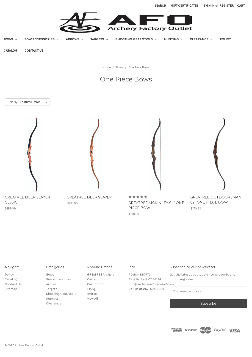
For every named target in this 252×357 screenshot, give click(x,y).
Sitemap (11, 289)
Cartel (91, 279)
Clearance (201, 39)
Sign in (208, 6)
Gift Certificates (184, 6)
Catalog (10, 50)
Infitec (92, 294)
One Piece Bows (139, 67)
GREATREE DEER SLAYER (89, 197)
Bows (10, 39)
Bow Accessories (41, 39)
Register (226, 6)
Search (160, 6)
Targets (99, 39)
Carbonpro (95, 284)
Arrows (74, 39)
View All (92, 299)
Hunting (173, 39)
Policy (225, 39)
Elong (91, 289)
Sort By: (13, 102)
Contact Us (34, 50)
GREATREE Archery (100, 274)
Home (107, 67)
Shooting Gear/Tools (136, 39)
